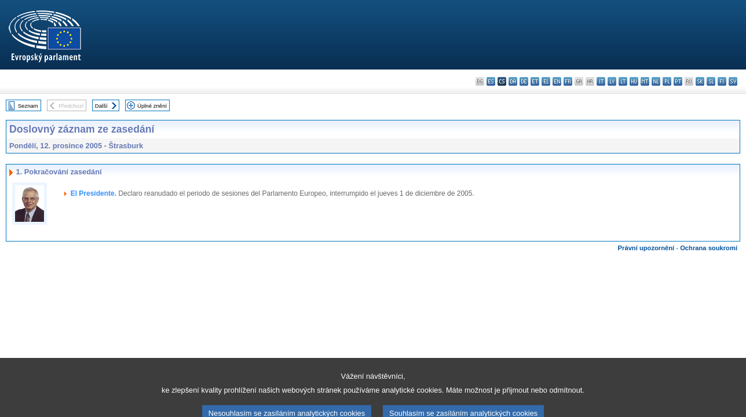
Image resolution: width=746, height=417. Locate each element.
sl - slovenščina (711, 81)
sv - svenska (733, 81)
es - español (491, 81)
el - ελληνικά (546, 81)
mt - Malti (645, 81)
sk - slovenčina (700, 81)
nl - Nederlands (656, 81)
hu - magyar (634, 81)
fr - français (568, 81)
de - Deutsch (524, 81)
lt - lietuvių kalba (623, 81)
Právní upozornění (646, 247)
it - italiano (601, 81)
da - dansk (513, 81)
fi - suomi (722, 81)
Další (101, 106)
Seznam (28, 106)
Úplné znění (152, 106)
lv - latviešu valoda (612, 81)
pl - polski (667, 81)
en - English (557, 81)
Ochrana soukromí (708, 247)
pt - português (678, 81)
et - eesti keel (535, 81)
